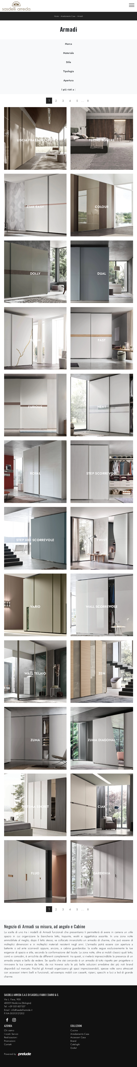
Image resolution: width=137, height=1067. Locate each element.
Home (56, 16)
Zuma (35, 740)
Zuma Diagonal (102, 740)
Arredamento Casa (68, 16)
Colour (101, 207)
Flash (35, 340)
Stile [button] (68, 62)
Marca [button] (68, 44)
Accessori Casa (78, 1037)
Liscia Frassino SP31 (35, 140)
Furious (35, 407)
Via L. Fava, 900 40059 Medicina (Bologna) (17, 1001)
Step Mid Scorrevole (35, 540)
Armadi (80, 16)
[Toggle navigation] (131, 5)
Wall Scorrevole (102, 607)
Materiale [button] (68, 53)
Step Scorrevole (101, 473)
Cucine (74, 1030)
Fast (102, 340)
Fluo (35, 873)
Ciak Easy (35, 207)
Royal (35, 473)
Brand (73, 1041)
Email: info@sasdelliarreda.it (18, 1010)
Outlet (73, 1048)
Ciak (102, 807)
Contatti (8, 1044)
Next (101, 407)
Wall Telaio (35, 673)
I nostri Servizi (11, 1034)
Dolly (35, 274)
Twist (102, 540)
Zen (101, 673)
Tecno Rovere (102, 140)
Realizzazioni (10, 1037)
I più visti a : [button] (68, 89)
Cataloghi (75, 1044)
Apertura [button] (68, 80)
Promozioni (10, 1041)
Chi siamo (9, 1030)
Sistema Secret (35, 807)
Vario (35, 607)
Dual (101, 274)
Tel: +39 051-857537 (15, 1006)
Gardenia (101, 873)
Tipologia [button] (68, 71)
